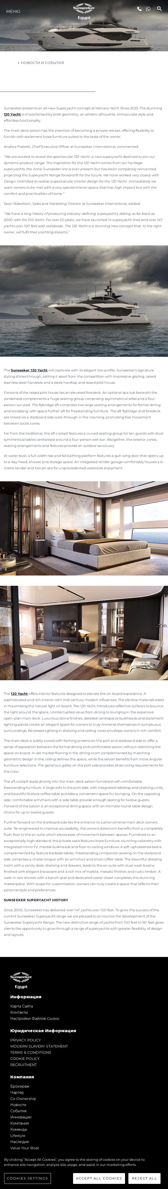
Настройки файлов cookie (34, 1018)
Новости (18, 1104)
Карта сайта (21, 1006)
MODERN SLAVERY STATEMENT (39, 1046)
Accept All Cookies (99, 1178)
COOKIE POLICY (25, 1058)
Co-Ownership (23, 1098)
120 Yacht (12, 114)
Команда (18, 1129)
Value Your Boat (24, 1148)
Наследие (19, 1141)
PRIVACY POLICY (25, 1040)
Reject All (144, 1178)
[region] (84, 1170)
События (18, 1111)
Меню (13, 11)
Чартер (17, 1092)
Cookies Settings (27, 1178)
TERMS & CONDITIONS (30, 1052)
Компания (19, 1123)
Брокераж (19, 1086)
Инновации (20, 1117)
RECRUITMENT (23, 1064)
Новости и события (40, 63)
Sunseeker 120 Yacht (29, 370)
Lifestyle (17, 1135)
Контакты (19, 1012)
